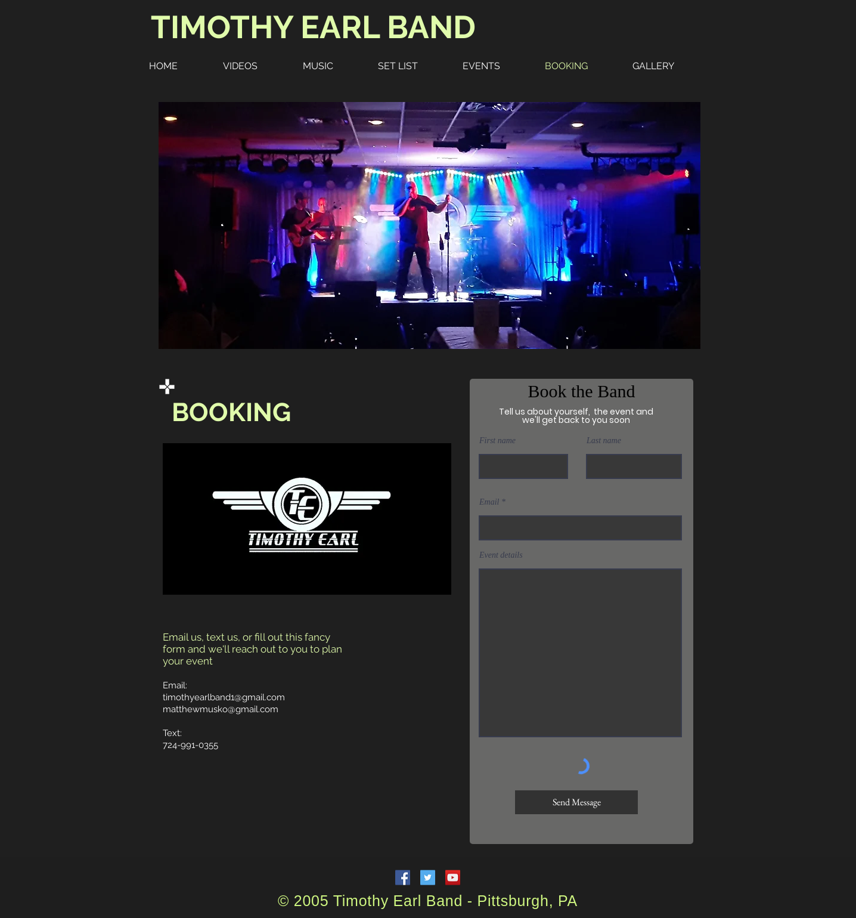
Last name (604, 441)
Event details (501, 555)
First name (497, 441)
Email (489, 502)
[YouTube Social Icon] (452, 877)
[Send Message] (576, 802)
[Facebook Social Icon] (402, 877)
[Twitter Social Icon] (427, 877)
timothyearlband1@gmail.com (224, 697)
